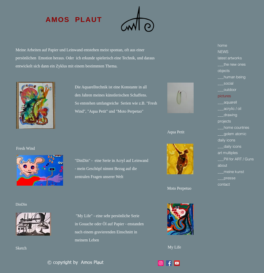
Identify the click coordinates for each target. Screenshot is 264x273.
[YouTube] (177, 263)
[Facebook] (161, 263)
